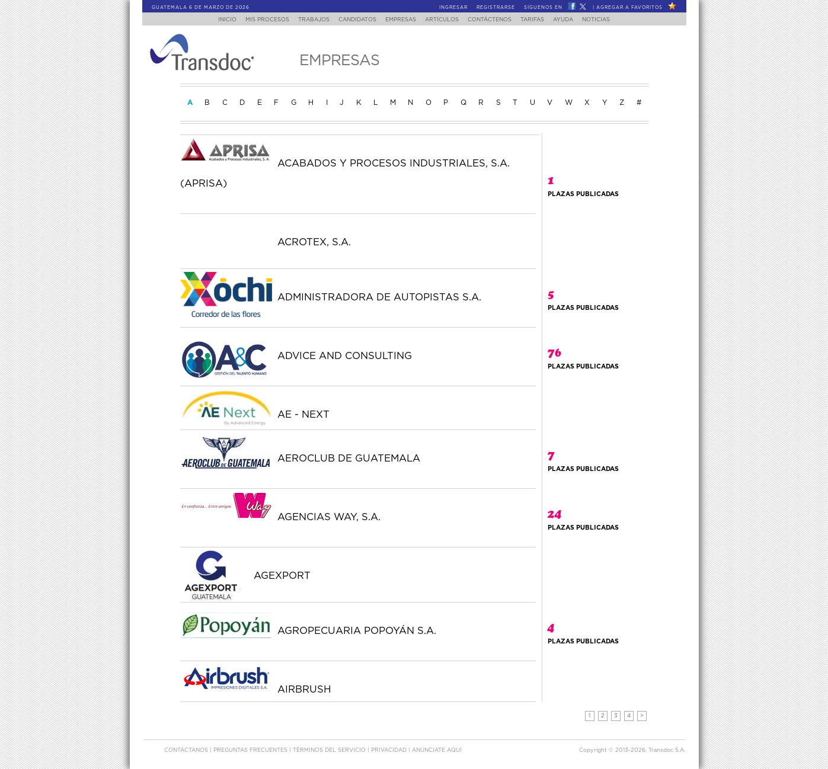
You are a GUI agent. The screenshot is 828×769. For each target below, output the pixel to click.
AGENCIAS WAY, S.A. (329, 517)
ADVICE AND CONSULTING (344, 356)
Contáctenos (496, 20)
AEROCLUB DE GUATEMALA (348, 458)
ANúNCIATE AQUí (437, 750)
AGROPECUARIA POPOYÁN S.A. (356, 631)
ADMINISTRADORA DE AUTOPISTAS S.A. (379, 297)
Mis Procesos (256, 20)
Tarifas (542, 20)
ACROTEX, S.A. (314, 242)
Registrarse (496, 7)
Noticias (611, 20)
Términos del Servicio (330, 750)
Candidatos (353, 20)
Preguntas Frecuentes (251, 750)
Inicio (212, 20)
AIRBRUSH (304, 689)
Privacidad (389, 750)
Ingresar (453, 7)
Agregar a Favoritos (629, 7)
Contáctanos (187, 750)
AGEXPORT (282, 576)
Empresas (400, 20)
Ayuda (577, 20)
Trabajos (306, 20)
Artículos (445, 20)
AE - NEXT (303, 414)
